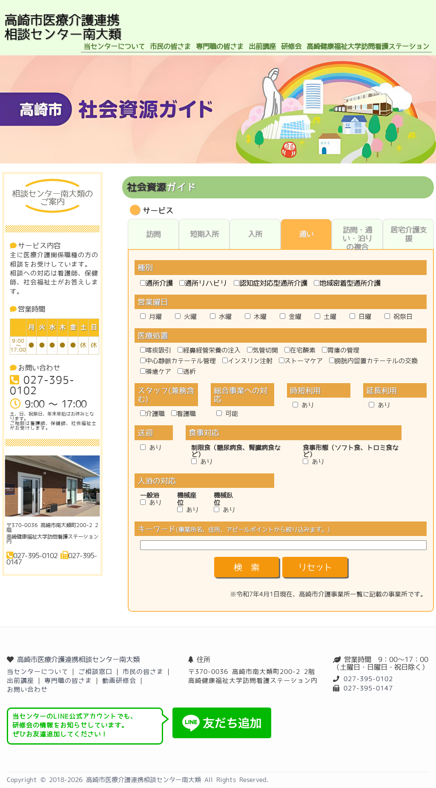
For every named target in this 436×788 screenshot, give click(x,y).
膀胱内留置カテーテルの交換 (373, 361)
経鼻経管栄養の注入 (209, 350)
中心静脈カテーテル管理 (178, 361)
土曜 (325, 316)
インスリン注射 (247, 361)
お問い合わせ (27, 689)
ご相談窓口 (95, 671)
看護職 (183, 413)
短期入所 (204, 234)
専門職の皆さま (68, 680)
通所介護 (156, 283)
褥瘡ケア (155, 371)
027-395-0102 (368, 679)
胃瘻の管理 (340, 350)
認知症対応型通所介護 (270, 283)
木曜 (256, 316)
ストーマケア (301, 361)
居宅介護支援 (408, 234)
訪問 (153, 234)
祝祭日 (398, 316)
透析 (187, 371)
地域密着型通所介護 (347, 283)
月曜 (151, 316)
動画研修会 (119, 680)
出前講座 (20, 680)
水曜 (221, 316)
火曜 (186, 316)
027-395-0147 (368, 688)
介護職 (152, 413)
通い (306, 234)
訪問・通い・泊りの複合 (357, 237)
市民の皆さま (143, 671)
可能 (227, 413)
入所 (255, 234)
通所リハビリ (203, 283)
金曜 (290, 316)
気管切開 (262, 350)
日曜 (360, 316)
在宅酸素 (300, 350)
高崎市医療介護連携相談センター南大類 (78, 659)
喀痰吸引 (155, 350)
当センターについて (37, 671)
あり (303, 405)
